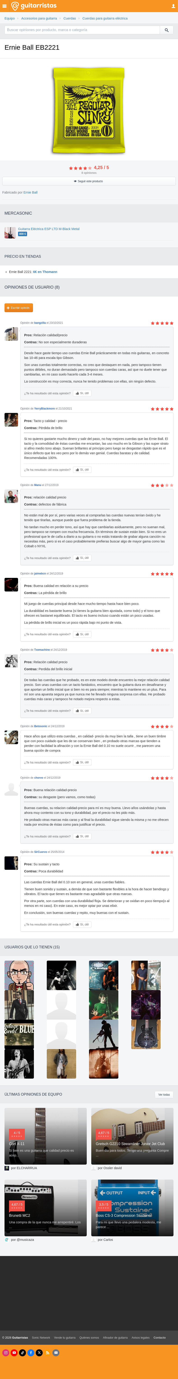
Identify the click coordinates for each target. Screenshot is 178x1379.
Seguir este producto (90, 181)
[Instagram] (5, 1352)
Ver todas (164, 1094)
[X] (39, 1352)
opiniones (89, 172)
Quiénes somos (89, 1337)
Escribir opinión (20, 307)
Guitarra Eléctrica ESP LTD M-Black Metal (49, 229)
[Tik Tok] (22, 1352)
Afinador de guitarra (115, 1337)
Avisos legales (141, 1337)
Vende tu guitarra (64, 1337)
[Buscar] (166, 30)
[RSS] (47, 1352)
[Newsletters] (55, 1352)
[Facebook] (30, 1352)
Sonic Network (41, 1337)
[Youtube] (14, 1352)
